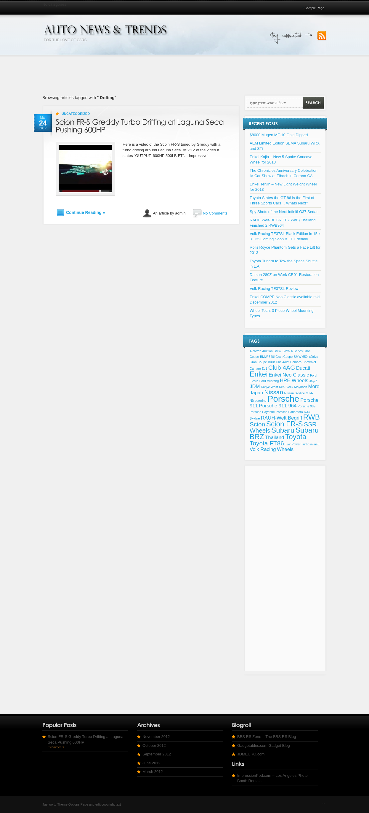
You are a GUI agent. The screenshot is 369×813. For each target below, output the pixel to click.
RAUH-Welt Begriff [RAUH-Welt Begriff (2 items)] (281, 418)
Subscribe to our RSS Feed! (322, 36)
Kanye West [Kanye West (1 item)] (269, 387)
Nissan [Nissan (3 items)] (273, 392)
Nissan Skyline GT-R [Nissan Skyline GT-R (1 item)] (298, 393)
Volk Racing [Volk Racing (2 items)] (263, 449)
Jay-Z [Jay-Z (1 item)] (313, 381)
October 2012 (154, 745)
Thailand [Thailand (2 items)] (274, 437)
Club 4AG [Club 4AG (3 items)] (281, 367)
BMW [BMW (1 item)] (277, 351)
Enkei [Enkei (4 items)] (259, 374)
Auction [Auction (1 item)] (267, 351)
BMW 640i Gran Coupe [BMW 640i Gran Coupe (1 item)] (276, 356)
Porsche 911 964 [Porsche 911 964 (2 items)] (278, 406)
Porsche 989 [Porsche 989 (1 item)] (306, 406)
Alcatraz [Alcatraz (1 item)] (255, 351)
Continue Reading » (85, 212)
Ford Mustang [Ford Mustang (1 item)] (269, 381)
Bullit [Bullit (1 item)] (271, 362)
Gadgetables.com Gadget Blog (263, 745)
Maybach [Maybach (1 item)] (300, 387)
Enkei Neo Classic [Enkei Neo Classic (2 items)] (289, 375)
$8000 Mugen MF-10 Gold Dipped (279, 135)
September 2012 (156, 754)
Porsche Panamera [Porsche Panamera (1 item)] (289, 412)
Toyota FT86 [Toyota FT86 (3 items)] (267, 443)
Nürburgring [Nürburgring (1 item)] (258, 400)
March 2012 (152, 771)
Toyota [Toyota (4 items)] (295, 437)
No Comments (215, 213)
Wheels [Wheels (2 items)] (285, 449)
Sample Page (314, 8)
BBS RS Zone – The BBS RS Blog (266, 736)
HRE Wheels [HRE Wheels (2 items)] (294, 380)
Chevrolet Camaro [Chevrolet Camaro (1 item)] (288, 362)
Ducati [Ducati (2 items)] (303, 368)
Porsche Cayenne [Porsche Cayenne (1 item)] (262, 412)
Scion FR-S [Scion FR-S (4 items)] (284, 424)
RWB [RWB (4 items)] (311, 417)
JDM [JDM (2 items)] (255, 386)
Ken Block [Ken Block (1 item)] (286, 387)
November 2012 (156, 736)
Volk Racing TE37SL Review (274, 288)
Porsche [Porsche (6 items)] (283, 399)
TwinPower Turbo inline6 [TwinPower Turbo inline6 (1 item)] (302, 444)
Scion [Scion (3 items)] (257, 424)
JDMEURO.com (250, 754)
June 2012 (151, 763)
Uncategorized (76, 113)
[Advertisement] (184, 73)
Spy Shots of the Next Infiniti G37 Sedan (284, 211)
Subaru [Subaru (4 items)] (282, 430)
